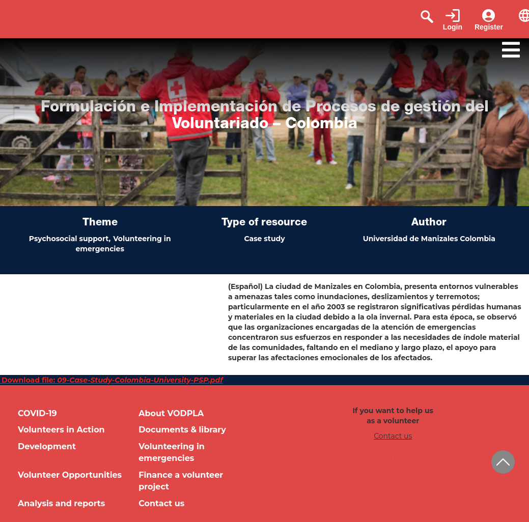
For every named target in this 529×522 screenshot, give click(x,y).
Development (47, 446)
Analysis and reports (61, 503)
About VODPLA (171, 413)
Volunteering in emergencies (171, 452)
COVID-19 (37, 413)
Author (429, 223)
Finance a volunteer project (180, 480)
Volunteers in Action (61, 429)
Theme (100, 223)
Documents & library (182, 429)
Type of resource (264, 223)
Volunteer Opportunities (70, 475)
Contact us (161, 503)
